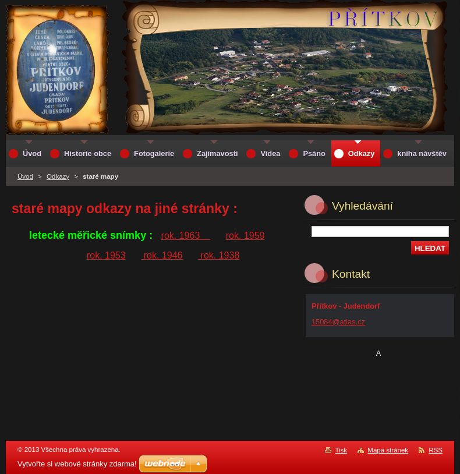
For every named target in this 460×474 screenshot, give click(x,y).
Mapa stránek (387, 450)
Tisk (341, 450)
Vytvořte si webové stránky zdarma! (77, 463)
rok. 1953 (106, 255)
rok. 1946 (161, 255)
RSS (436, 450)
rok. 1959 (245, 235)
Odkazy (58, 176)
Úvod (25, 176)
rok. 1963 (186, 235)
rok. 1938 (218, 255)
